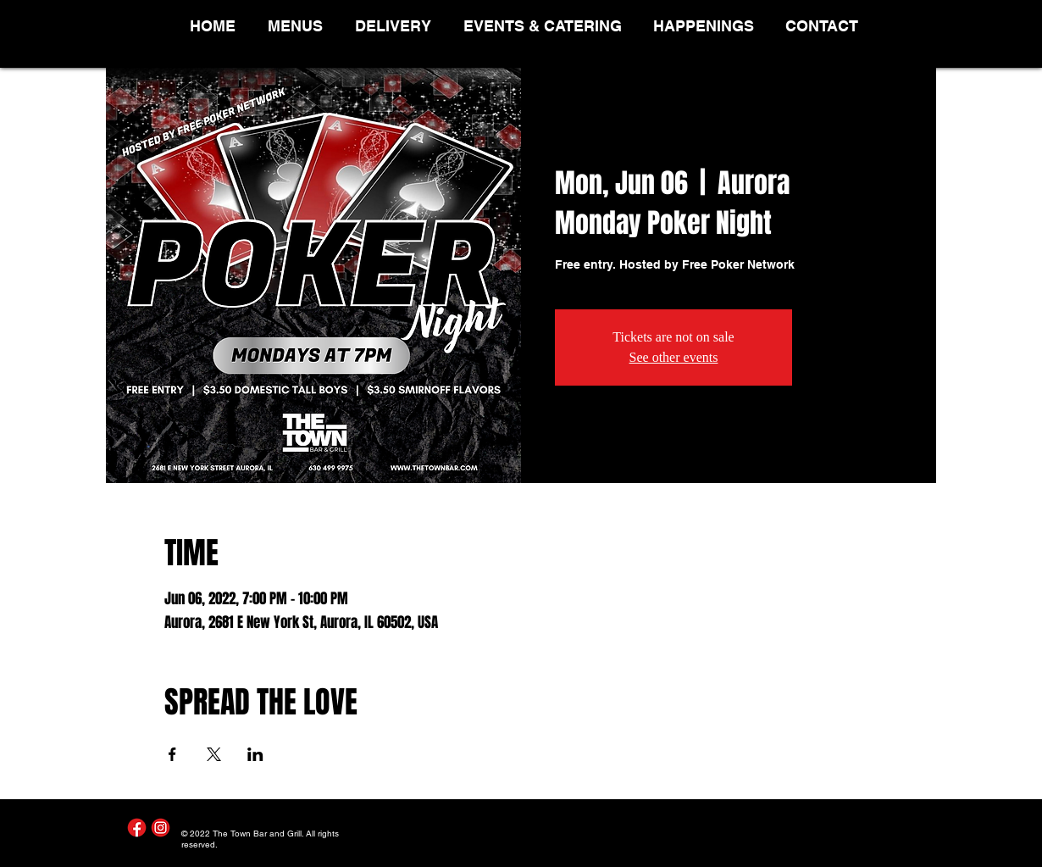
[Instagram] (160, 827)
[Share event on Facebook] (172, 754)
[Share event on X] (214, 754)
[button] (298, 26)
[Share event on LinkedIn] (255, 754)
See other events (673, 357)
